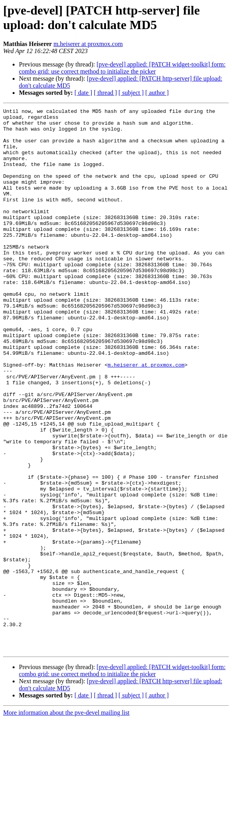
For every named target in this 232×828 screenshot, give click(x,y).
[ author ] (157, 92)
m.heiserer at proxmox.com (88, 44)
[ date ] (83, 92)
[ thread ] (105, 92)
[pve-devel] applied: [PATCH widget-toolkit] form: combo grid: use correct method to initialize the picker (122, 68)
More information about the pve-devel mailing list (66, 821)
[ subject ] (131, 92)
